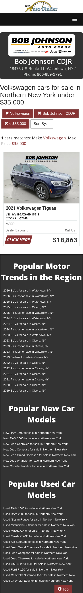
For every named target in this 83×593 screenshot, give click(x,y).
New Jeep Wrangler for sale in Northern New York (35, 460)
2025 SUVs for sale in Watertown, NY (27, 301)
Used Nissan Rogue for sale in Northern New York (35, 519)
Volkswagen (17, 113)
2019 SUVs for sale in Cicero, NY (24, 390)
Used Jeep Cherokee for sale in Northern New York (36, 558)
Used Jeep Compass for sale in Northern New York (35, 553)
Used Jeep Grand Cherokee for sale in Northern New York (40, 547)
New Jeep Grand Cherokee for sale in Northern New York (39, 455)
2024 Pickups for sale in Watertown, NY (28, 329)
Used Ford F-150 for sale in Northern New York (33, 569)
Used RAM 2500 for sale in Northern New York (33, 514)
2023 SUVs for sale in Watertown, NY (27, 335)
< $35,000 (15, 124)
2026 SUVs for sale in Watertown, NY (27, 290)
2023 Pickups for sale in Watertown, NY (28, 351)
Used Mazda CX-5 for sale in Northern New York (34, 530)
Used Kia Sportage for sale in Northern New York (34, 541)
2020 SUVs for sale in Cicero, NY (24, 385)
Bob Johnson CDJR (56, 113)
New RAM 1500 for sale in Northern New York (32, 432)
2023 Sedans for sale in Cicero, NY (25, 357)
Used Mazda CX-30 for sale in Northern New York (35, 536)
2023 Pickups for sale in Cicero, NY (25, 346)
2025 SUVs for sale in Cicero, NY (24, 307)
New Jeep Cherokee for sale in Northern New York (35, 444)
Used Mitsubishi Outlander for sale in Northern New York (39, 525)
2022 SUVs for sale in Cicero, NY (24, 362)
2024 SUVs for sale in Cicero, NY (24, 324)
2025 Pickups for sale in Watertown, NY (28, 312)
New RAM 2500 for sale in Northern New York (32, 438)
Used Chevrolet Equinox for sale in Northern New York (38, 580)
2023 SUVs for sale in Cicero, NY (24, 340)
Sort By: (42, 124)
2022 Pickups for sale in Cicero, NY (25, 368)
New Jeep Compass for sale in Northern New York (35, 449)
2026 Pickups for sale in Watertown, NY (28, 296)
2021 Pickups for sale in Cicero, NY (25, 379)
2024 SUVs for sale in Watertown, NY (27, 318)
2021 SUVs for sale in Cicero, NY (24, 374)
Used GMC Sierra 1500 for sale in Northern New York (37, 564)
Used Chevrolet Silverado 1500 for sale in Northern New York (39, 576)
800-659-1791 (49, 74)
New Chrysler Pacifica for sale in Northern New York (36, 466)
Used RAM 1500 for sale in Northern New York (33, 508)
